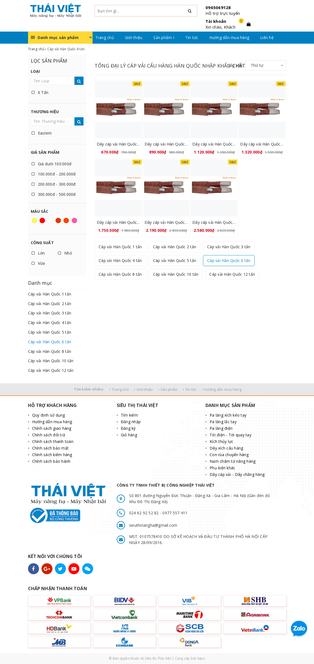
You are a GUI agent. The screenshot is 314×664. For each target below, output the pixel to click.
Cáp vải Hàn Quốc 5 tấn (49, 332)
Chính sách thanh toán (52, 441)
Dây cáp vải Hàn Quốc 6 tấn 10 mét (166, 222)
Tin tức (191, 37)
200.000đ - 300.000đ (54, 184)
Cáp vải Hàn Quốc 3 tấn (49, 313)
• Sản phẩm (168, 389)
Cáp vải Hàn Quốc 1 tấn (49, 294)
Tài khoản (215, 21)
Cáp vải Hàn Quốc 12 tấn (51, 370)
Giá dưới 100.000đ (52, 163)
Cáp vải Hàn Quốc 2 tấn (49, 303)
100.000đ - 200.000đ (54, 174)
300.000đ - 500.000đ (54, 194)
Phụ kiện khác (222, 467)
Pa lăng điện (221, 428)
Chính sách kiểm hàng (52, 454)
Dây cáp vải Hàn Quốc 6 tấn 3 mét (118, 144)
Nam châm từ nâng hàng (232, 461)
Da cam (66, 220)
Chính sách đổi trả (48, 434)
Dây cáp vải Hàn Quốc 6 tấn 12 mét (214, 222)
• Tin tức (189, 389)
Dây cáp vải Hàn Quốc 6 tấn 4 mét (166, 144)
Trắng (50, 220)
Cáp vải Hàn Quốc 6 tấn (49, 341)
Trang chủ (104, 37)
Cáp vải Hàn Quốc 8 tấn (49, 351)
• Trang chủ (119, 389)
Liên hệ (267, 37)
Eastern (42, 133)
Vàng (34, 220)
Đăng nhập (131, 421)
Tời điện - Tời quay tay (230, 434)
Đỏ (42, 220)
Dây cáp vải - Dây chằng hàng (237, 474)
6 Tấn (40, 92)
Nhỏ (65, 253)
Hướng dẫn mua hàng (229, 37)
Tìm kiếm (129, 415)
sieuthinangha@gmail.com (153, 525)
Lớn (38, 253)
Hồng (74, 220)
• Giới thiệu (143, 389)
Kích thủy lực (221, 441)
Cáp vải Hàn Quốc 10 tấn (51, 360)
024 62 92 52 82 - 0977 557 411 (158, 512)
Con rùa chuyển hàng (229, 454)
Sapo (201, 658)
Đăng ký (128, 428)
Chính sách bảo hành (51, 461)
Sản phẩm (163, 37)
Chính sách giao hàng (51, 428)
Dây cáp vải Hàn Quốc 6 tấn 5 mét (214, 144)
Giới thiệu (134, 37)
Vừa (38, 263)
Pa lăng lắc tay (223, 421)
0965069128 (218, 7)
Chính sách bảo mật (50, 448)
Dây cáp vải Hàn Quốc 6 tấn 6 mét (262, 144)
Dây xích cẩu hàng (226, 448)
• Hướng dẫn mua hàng (221, 389)
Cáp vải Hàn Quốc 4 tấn (49, 322)
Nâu (58, 220)
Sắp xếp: (235, 65)
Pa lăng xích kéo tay (228, 415)
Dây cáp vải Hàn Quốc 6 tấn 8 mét (118, 222)
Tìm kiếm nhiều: (89, 389)
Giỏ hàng (129, 434)
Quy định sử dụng (48, 415)
